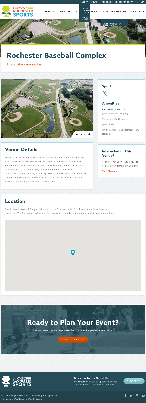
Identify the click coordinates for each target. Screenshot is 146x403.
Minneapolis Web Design (13, 399)
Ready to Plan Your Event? (73, 322)
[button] (73, 252)
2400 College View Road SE (25, 64)
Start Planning (109, 171)
